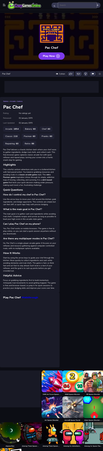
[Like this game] (70, 74)
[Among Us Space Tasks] (93, 434)
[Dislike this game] (78, 74)
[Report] (92, 74)
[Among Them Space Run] (51, 434)
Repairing (11, 143)
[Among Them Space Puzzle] (31, 434)
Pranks (47, 136)
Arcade (13, 101)
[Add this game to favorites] (86, 74)
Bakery (30, 129)
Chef (46, 129)
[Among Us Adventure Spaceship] (72, 434)
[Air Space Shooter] (51, 408)
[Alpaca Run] (10, 434)
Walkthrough (29, 297)
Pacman (29, 136)
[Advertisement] (51, 87)
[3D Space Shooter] (93, 382)
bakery (20, 101)
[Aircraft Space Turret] (72, 408)
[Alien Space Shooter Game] (93, 408)
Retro (29, 143)
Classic (11, 136)
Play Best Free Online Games (24, 5)
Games (5, 101)
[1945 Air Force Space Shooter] (51, 382)
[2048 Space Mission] (72, 382)
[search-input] (77, 5)
